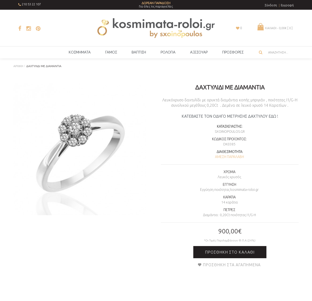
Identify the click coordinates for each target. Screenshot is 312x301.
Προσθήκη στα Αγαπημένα (232, 265)
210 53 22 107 (31, 4)
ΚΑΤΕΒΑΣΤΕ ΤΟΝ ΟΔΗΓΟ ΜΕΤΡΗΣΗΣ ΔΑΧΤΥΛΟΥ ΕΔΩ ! (230, 116)
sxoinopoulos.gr (230, 131)
